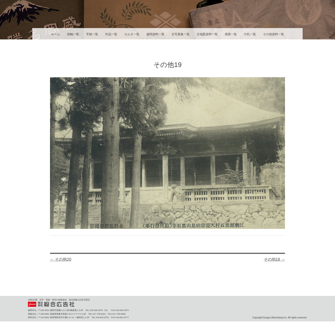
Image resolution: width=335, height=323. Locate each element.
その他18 (274, 259)
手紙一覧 (92, 34)
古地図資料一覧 (207, 34)
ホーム (55, 34)
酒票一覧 (231, 34)
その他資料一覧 (273, 34)
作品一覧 (111, 34)
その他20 (60, 259)
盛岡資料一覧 (155, 34)
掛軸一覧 (73, 34)
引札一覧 (250, 34)
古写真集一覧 (180, 34)
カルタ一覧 (131, 34)
